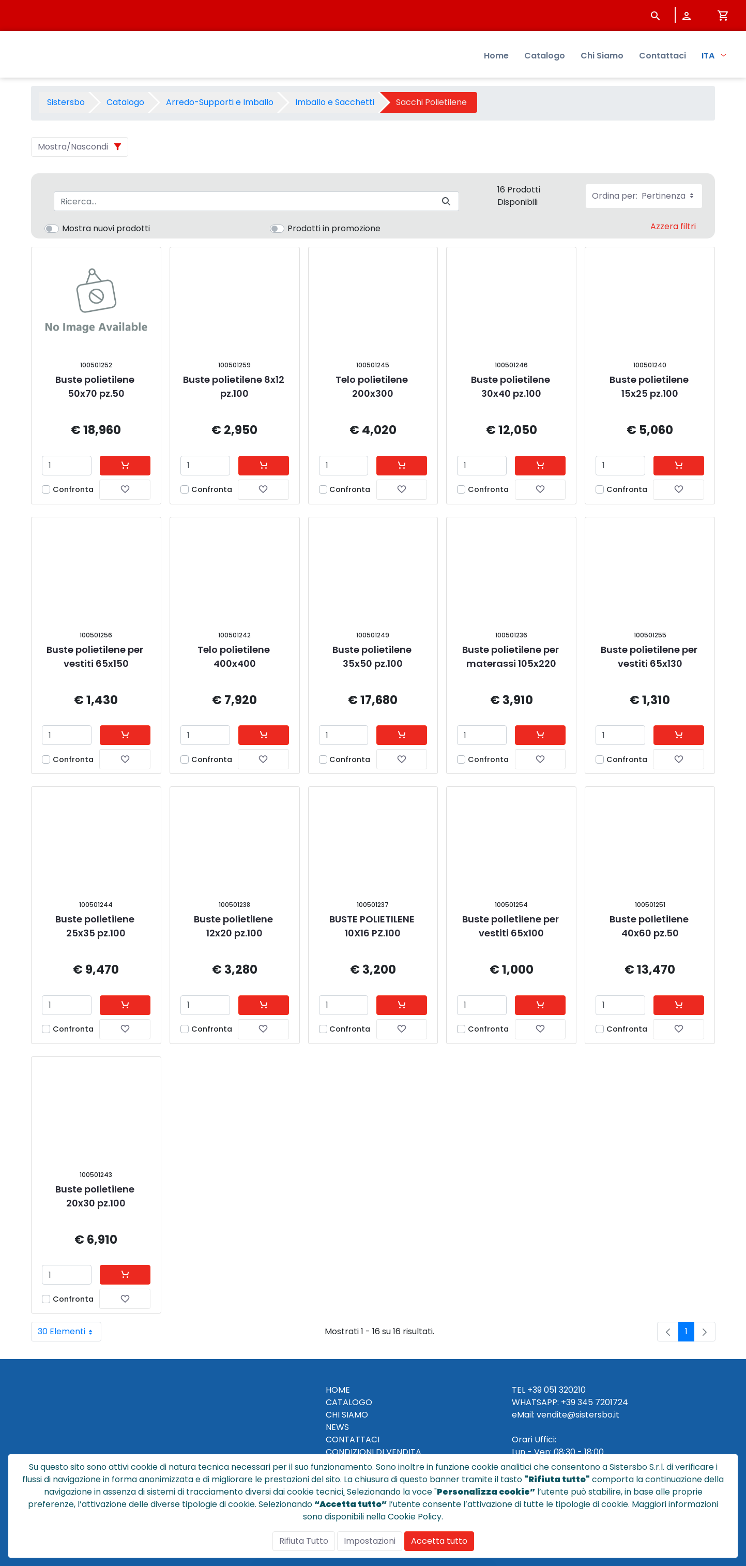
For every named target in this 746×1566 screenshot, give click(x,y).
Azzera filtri (673, 226)
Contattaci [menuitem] (662, 57)
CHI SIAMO (347, 1415)
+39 (568, 1402)
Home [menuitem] (496, 57)
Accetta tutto (439, 1541)
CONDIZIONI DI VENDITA (373, 1452)
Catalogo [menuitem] (544, 57)
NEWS (337, 1427)
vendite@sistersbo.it (578, 1415)
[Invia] (446, 201)
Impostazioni (369, 1541)
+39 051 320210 (556, 1390)
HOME (338, 1390)
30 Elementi (69, 1331)
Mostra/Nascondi (73, 147)
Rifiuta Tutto (303, 1541)
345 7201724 (602, 1402)
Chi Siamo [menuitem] (602, 57)
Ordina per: (644, 196)
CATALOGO (349, 1402)
